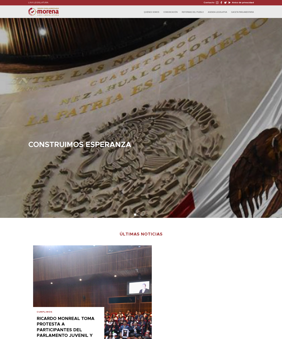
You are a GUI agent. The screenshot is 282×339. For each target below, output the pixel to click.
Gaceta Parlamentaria (242, 12)
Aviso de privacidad (242, 2)
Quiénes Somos (151, 12)
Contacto (209, 2)
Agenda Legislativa (217, 12)
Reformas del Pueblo (193, 12)
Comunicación (170, 12)
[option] (141, 116)
